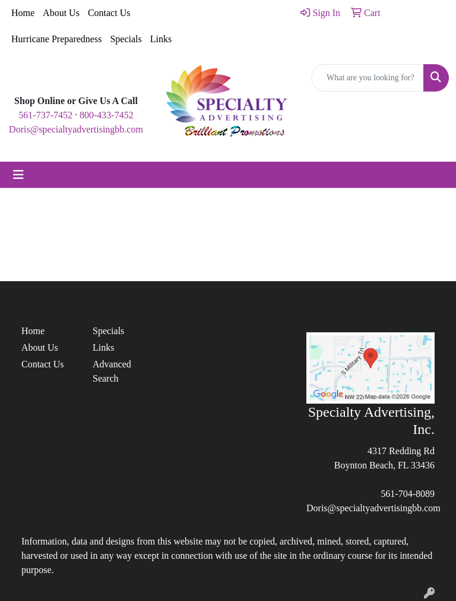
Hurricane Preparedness (56, 39)
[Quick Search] (367, 78)
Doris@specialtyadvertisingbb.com (76, 129)
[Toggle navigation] (18, 174)
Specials (125, 39)
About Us (61, 13)
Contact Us (109, 13)
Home (22, 13)
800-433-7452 (107, 115)
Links (161, 39)
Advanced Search (112, 371)
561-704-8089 (408, 494)
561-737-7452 (45, 115)
